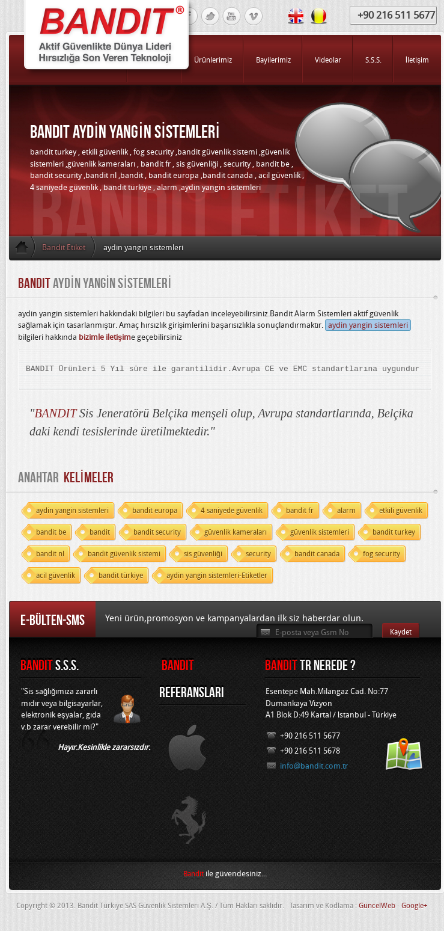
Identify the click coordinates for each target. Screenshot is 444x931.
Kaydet (401, 632)
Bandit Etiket (63, 247)
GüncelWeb (377, 906)
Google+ (414, 906)
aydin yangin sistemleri (368, 325)
